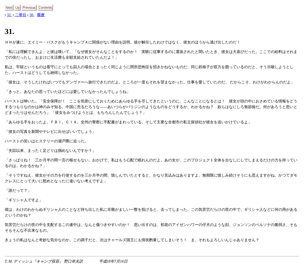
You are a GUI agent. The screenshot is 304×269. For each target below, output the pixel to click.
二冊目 (20, 15)
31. (9, 31)
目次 (41, 15)
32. (9, 15)
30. (31, 15)
